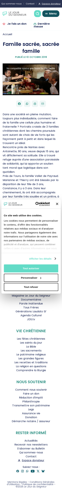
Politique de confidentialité (37, 484)
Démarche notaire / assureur (31, 421)
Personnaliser (31, 277)
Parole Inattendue (31, 303)
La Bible (31, 347)
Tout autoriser (31, 268)
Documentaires (31, 299)
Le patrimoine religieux (31, 354)
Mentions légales (17, 482)
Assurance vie (31, 413)
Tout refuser (31, 287)
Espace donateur (33, 460)
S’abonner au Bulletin (31, 448)
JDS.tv (31, 319)
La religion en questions (31, 366)
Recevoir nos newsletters (31, 444)
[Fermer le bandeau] (57, 204)
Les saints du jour (31, 343)
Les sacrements (31, 350)
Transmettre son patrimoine (31, 405)
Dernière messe (42, 25)
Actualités (31, 441)
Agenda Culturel (31, 315)
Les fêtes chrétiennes (31, 339)
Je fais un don (16, 24)
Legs (31, 409)
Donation (31, 417)
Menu (53, 13)
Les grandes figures (31, 358)
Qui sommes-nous (31, 452)
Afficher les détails (40, 258)
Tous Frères (31, 307)
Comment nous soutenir (31, 390)
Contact (30, 3)
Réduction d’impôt (31, 397)
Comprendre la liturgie (31, 370)
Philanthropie (31, 401)
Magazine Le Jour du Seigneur (31, 296)
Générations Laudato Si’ (31, 311)
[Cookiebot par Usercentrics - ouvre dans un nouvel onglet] (37, 204)
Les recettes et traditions (31, 362)
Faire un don (31, 394)
